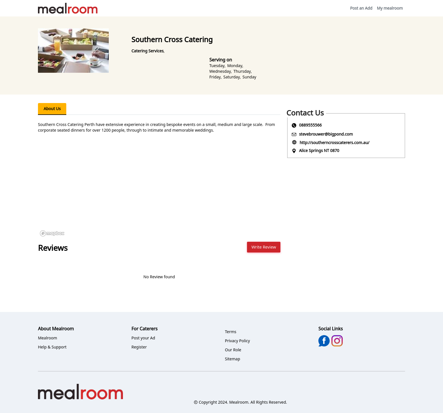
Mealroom (47, 338)
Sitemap (232, 358)
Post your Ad (143, 338)
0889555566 (310, 125)
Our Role (233, 349)
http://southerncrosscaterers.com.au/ (334, 142)
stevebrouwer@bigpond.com (326, 134)
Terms (230, 331)
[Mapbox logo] (52, 233)
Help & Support (52, 347)
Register (139, 347)
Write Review (264, 247)
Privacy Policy (237, 340)
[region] (159, 195)
